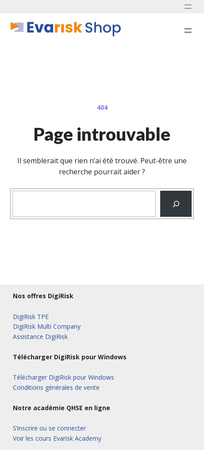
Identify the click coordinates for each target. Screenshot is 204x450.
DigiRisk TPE (31, 316)
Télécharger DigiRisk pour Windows (63, 377)
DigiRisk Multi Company (47, 326)
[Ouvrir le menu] (188, 6)
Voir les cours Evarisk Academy (57, 438)
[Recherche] (176, 204)
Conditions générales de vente (56, 387)
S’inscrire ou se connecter (49, 428)
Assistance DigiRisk (40, 336)
